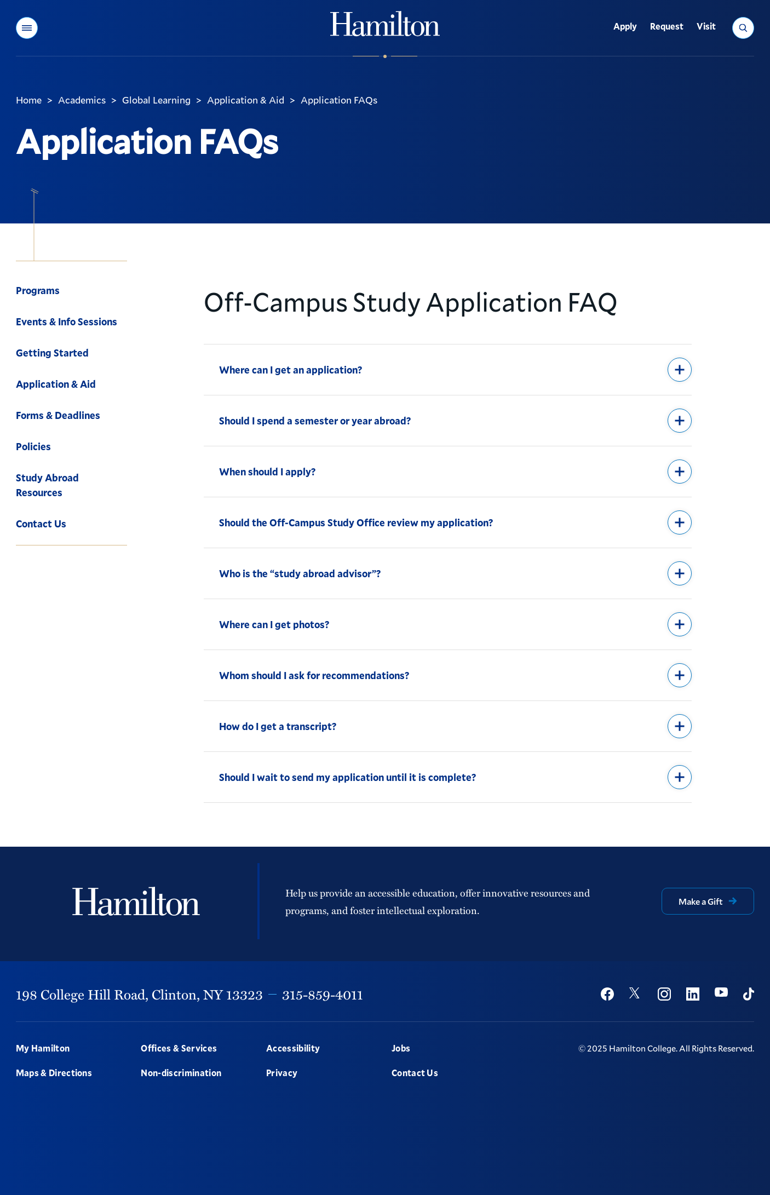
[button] (27, 28)
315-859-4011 (322, 994)
